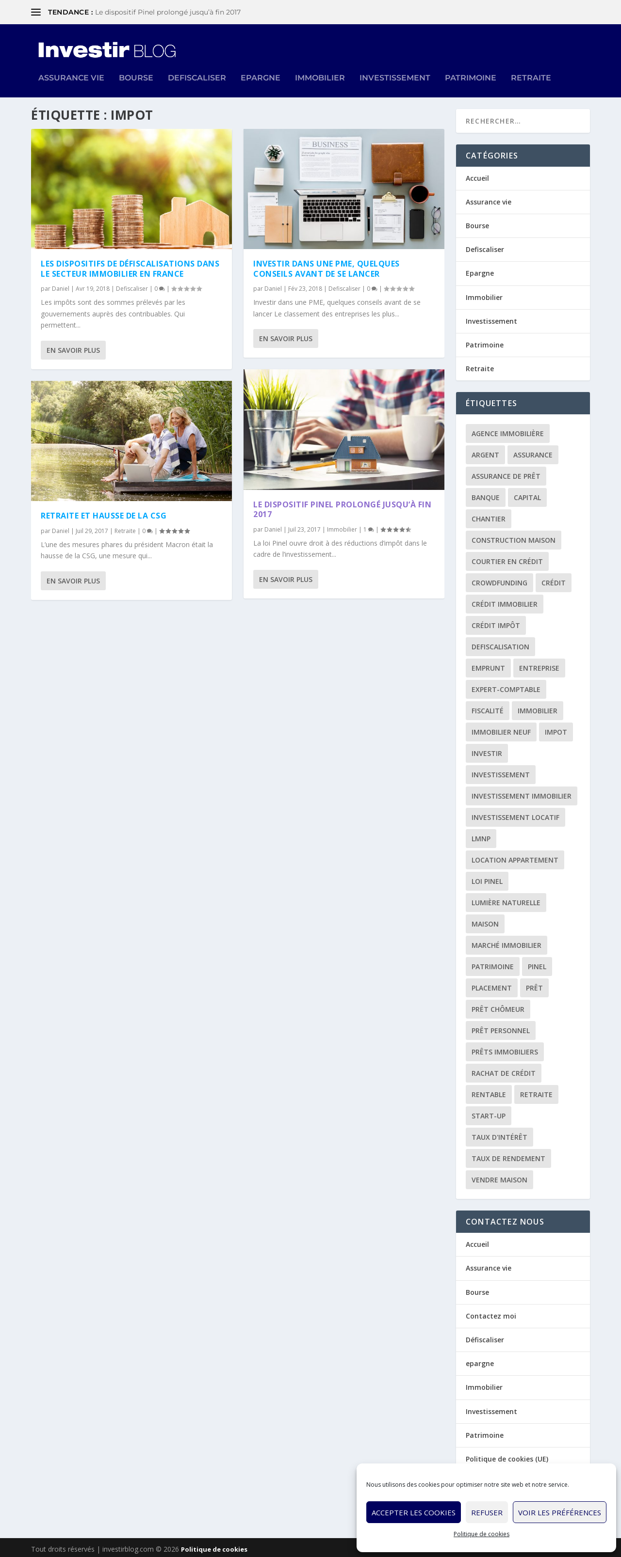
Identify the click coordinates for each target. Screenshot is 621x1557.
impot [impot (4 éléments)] (556, 729)
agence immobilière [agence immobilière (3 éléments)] (508, 430)
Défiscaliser (485, 1336)
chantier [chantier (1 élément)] (489, 515)
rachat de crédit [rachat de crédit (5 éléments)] (504, 1070)
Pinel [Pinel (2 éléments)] (537, 963)
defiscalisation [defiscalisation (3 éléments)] (500, 643)
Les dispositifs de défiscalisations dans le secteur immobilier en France (130, 265)
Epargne (260, 67)
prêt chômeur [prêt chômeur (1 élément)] (498, 1006)
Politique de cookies (481, 1534)
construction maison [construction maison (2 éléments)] (514, 537)
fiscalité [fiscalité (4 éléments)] (488, 707)
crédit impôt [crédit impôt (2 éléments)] (496, 622)
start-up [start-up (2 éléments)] (489, 1112)
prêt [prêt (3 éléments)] (534, 985)
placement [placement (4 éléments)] (492, 985)
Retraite (531, 67)
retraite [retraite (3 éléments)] (536, 1091)
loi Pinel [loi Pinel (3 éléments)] (487, 878)
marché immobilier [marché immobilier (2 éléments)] (506, 942)
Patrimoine (470, 67)
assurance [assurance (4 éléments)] (533, 451)
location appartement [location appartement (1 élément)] (515, 857)
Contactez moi (491, 1312)
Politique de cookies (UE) (507, 1455)
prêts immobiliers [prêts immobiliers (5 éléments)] (505, 1049)
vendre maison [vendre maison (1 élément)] (499, 1176)
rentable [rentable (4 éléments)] (489, 1091)
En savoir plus (73, 347)
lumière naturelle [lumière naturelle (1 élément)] (506, 899)
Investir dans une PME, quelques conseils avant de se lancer (326, 265)
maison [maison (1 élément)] (485, 921)
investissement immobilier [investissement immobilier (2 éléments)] (522, 793)
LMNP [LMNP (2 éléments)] (481, 835)
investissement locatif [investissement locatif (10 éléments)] (515, 814)
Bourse (136, 67)
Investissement (395, 67)
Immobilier (320, 67)
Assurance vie (71, 67)
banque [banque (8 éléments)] (486, 494)
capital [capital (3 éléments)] (527, 494)
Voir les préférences (559, 1512)
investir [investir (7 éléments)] (487, 750)
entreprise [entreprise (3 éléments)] (539, 665)
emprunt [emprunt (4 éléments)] (488, 665)
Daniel (60, 286)
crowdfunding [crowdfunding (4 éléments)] (499, 579)
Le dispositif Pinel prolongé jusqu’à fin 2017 (168, 12)
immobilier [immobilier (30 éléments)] (537, 707)
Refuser (487, 1512)
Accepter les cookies (414, 1512)
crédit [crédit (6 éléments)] (553, 579)
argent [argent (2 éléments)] (485, 451)
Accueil (477, 174)
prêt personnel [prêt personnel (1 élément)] (501, 1027)
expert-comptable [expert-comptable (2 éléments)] (506, 686)
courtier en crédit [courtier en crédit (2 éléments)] (507, 558)
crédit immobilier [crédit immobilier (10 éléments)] (505, 601)
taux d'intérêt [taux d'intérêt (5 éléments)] (499, 1134)
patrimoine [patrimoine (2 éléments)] (493, 963)
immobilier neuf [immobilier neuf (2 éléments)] (501, 729)
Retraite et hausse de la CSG (103, 512)
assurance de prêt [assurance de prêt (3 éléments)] (506, 473)
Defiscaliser (197, 67)
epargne (480, 1360)
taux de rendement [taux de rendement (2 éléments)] (508, 1155)
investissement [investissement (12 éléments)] (501, 771)
